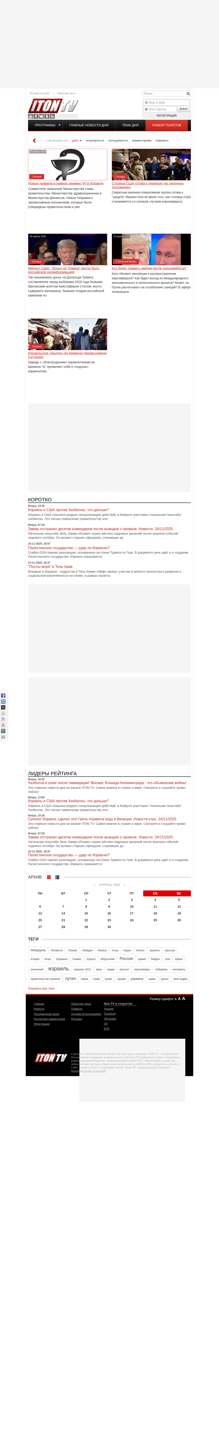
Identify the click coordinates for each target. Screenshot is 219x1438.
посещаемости (118, 140)
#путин (140, 950)
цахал (164, 979)
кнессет (124, 969)
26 (179, 920)
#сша (47, 959)
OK (46, 116)
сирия (84, 979)
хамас (152, 979)
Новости (39, 1008)
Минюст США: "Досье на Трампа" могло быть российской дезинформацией (63, 270)
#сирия (35, 959)
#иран (127, 950)
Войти (183, 108)
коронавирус (142, 969)
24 (132, 920)
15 (86, 913)
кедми (111, 969)
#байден (87, 950)
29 (86, 927)
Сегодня (36, 176)
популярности (95, 140)
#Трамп (72, 950)
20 (40, 920)
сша (96, 979)
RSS (52, 116)
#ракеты (155, 950)
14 (63, 913)
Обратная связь (66, 93)
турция (121, 979)
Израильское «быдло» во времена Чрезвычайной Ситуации (67, 355)
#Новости (57, 950)
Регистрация (166, 115)
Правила (76, 1008)
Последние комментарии (49, 1019)
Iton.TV (51, 1056)
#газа (115, 950)
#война (102, 950)
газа (167, 959)
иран (99, 969)
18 (155, 913)
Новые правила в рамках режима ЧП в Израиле (66, 183)
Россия (126, 958)
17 (132, 913)
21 (63, 920)
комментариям (141, 140)
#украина (61, 959)
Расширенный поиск (46, 1014)
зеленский (37, 969)
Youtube (30, 116)
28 (63, 927)
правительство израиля (45, 979)
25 (155, 920)
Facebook (35, 116)
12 (179, 906)
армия (142, 959)
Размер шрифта (161, 999)
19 (179, 913)
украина (137, 979)
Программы (45, 125)
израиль (58, 968)
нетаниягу (179, 969)
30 (109, 927)
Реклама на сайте (39, 93)
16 (109, 913)
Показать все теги (41, 988)
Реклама (76, 1019)
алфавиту (162, 140)
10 (132, 906)
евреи (179, 959)
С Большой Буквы (126, 261)
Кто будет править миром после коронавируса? (149, 268)
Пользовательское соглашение (88, 1070)
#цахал (91, 959)
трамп (108, 979)
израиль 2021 (82, 969)
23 (109, 920)
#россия (170, 950)
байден (155, 959)
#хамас (77, 959)
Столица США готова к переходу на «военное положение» (147, 185)
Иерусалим (107, 959)
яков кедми (180, 979)
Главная (39, 1003)
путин (70, 978)
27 (40, 927)
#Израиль (38, 950)
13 (40, 913)
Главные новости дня (88, 125)
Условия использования (86, 1014)
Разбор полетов (166, 125)
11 (155, 906)
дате (75, 140)
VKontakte (41, 116)
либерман (161, 969)
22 (86, 920)
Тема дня (130, 125)
